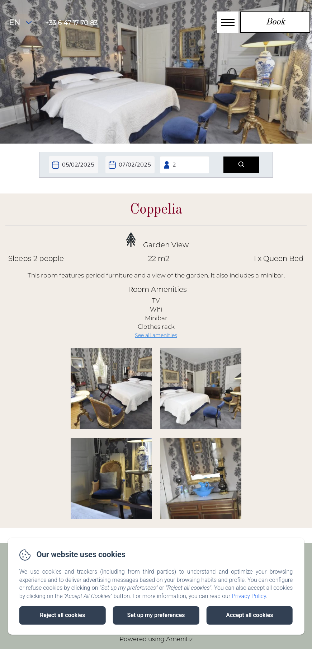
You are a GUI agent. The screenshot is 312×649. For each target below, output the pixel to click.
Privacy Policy (249, 596)
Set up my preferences (156, 615)
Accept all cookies (249, 615)
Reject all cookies (62, 615)
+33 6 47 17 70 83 (71, 23)
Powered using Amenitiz (156, 639)
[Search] (241, 165)
